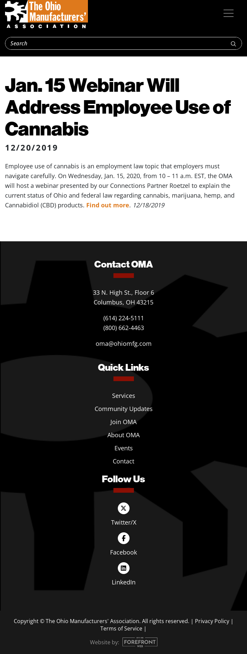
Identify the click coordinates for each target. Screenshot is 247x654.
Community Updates (124, 409)
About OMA (123, 435)
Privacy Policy (212, 621)
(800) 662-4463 (123, 328)
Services (123, 396)
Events (123, 448)
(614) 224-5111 (123, 318)
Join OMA (123, 422)
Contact (123, 461)
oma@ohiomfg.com (124, 343)
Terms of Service (121, 628)
